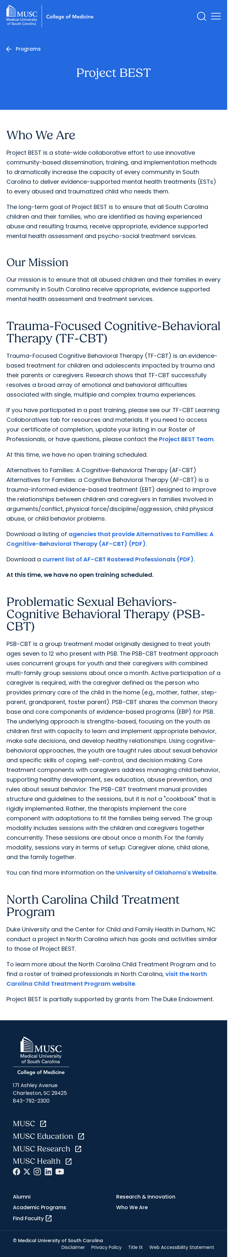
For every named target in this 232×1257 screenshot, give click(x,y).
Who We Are (132, 1207)
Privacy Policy (106, 1247)
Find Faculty (32, 1218)
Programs (28, 49)
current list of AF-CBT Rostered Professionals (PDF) (118, 559)
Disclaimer (73, 1247)
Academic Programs (39, 1207)
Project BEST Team (186, 439)
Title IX (135, 1247)
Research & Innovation (145, 1196)
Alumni (22, 1196)
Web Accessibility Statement (181, 1247)
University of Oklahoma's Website (166, 872)
